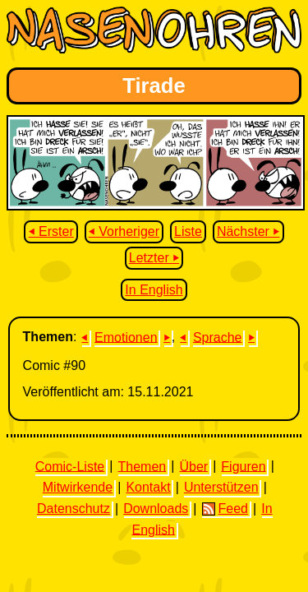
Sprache (217, 337)
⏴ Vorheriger (124, 231)
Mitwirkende (78, 487)
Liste (188, 231)
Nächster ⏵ (248, 231)
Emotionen (126, 337)
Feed (225, 509)
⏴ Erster (51, 231)
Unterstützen (221, 487)
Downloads (155, 509)
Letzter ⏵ (154, 258)
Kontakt (148, 487)
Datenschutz (73, 509)
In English (153, 290)
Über (193, 466)
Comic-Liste (69, 466)
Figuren (243, 466)
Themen (141, 466)
